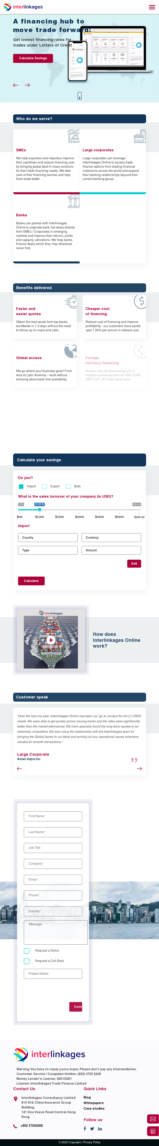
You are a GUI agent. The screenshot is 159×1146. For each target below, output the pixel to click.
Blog (87, 1097)
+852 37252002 (31, 1126)
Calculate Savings (33, 58)
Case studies (94, 1108)
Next (27, 85)
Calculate (31, 581)
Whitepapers (94, 1103)
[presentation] (54, 990)
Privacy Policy (91, 1142)
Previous (15, 85)
